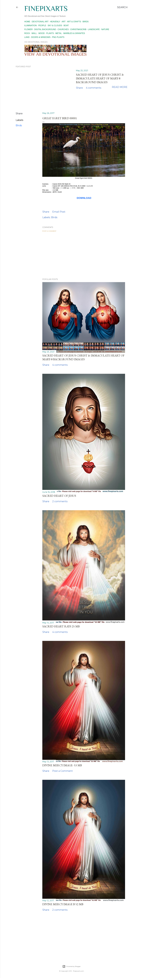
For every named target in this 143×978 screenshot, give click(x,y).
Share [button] (79, 87)
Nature (105, 29)
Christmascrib (78, 29)
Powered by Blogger (71, 966)
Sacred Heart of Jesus (59, 496)
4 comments (93, 87)
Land (27, 37)
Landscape (94, 29)
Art (64, 22)
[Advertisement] (83, 255)
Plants (50, 33)
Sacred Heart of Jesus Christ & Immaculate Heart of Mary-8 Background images (100, 78)
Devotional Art (40, 22)
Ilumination (30, 25)
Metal (58, 33)
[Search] (122, 7)
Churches (63, 29)
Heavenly (55, 22)
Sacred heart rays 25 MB (61, 626)
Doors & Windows (40, 37)
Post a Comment (49, 231)
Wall (34, 33)
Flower (28, 29)
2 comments (60, 501)
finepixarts (46, 8)
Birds (86, 22)
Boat (66, 25)
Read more (119, 87)
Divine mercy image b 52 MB (62, 904)
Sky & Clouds (55, 25)
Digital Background (45, 29)
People (42, 25)
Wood (41, 33)
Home (27, 22)
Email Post (58, 211)
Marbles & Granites (74, 33)
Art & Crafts (74, 22)
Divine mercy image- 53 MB (62, 765)
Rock (27, 33)
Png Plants (58, 37)
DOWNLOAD (84, 198)
